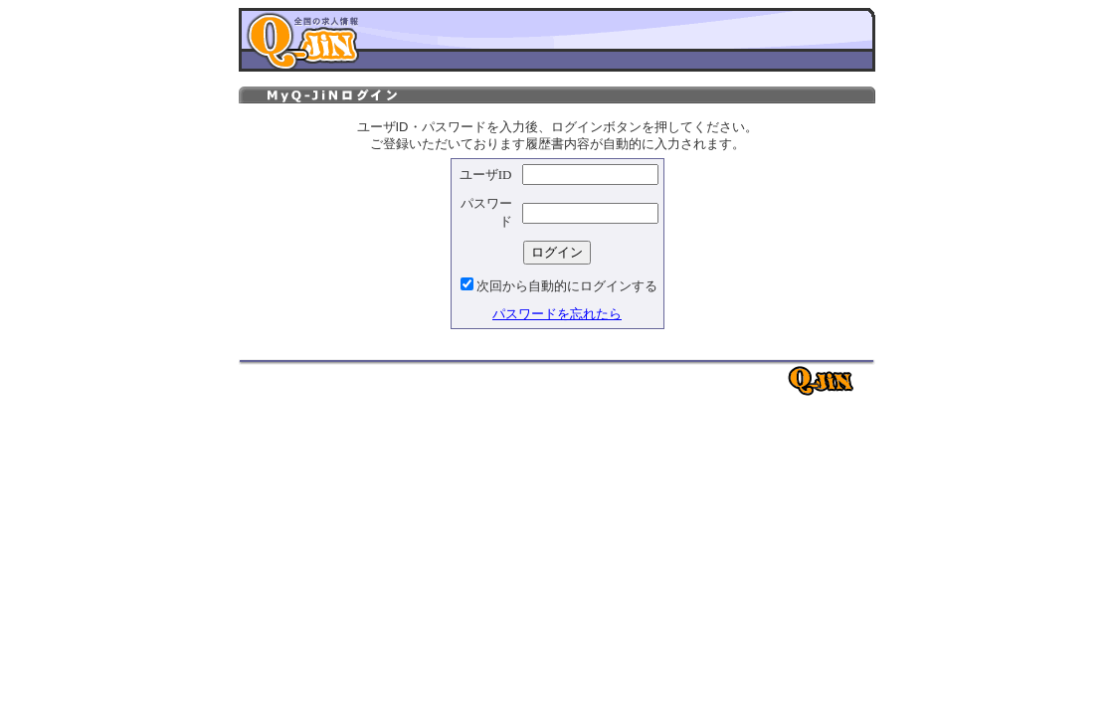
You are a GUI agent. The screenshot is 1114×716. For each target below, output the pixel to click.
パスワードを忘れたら (557, 313)
